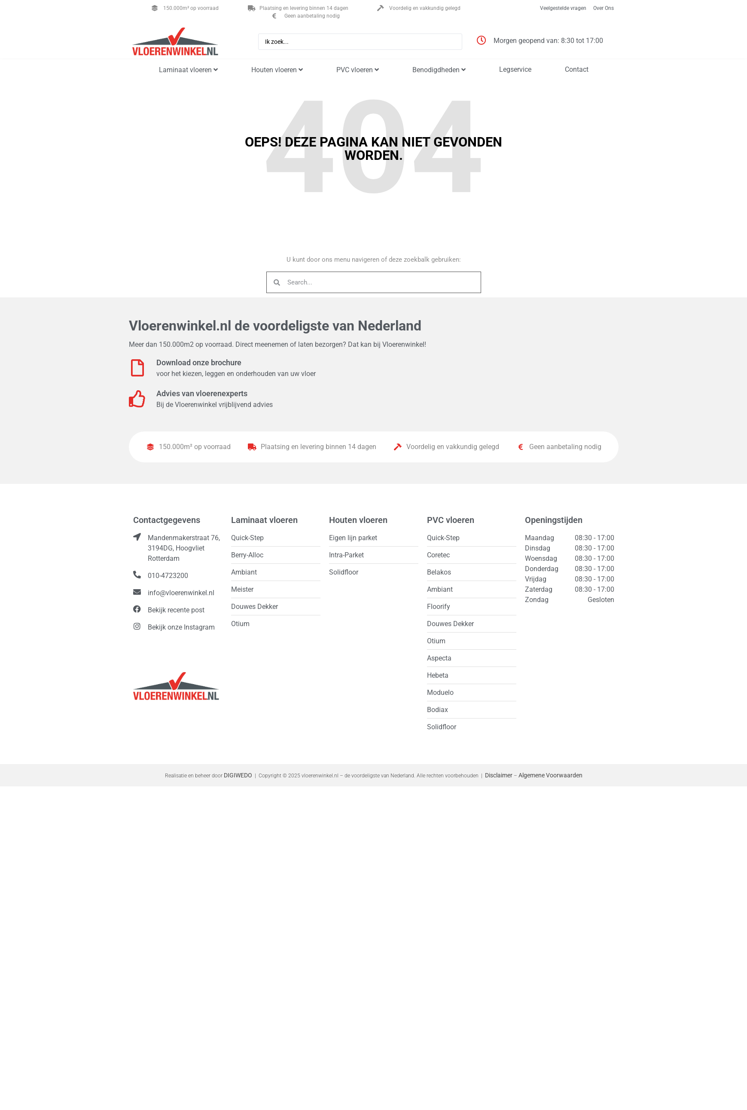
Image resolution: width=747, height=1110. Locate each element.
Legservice (515, 69)
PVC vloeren (357, 70)
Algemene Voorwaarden (550, 775)
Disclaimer (498, 775)
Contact (576, 69)
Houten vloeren (277, 70)
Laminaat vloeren (188, 70)
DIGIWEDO (238, 775)
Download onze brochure (198, 362)
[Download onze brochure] (137, 367)
